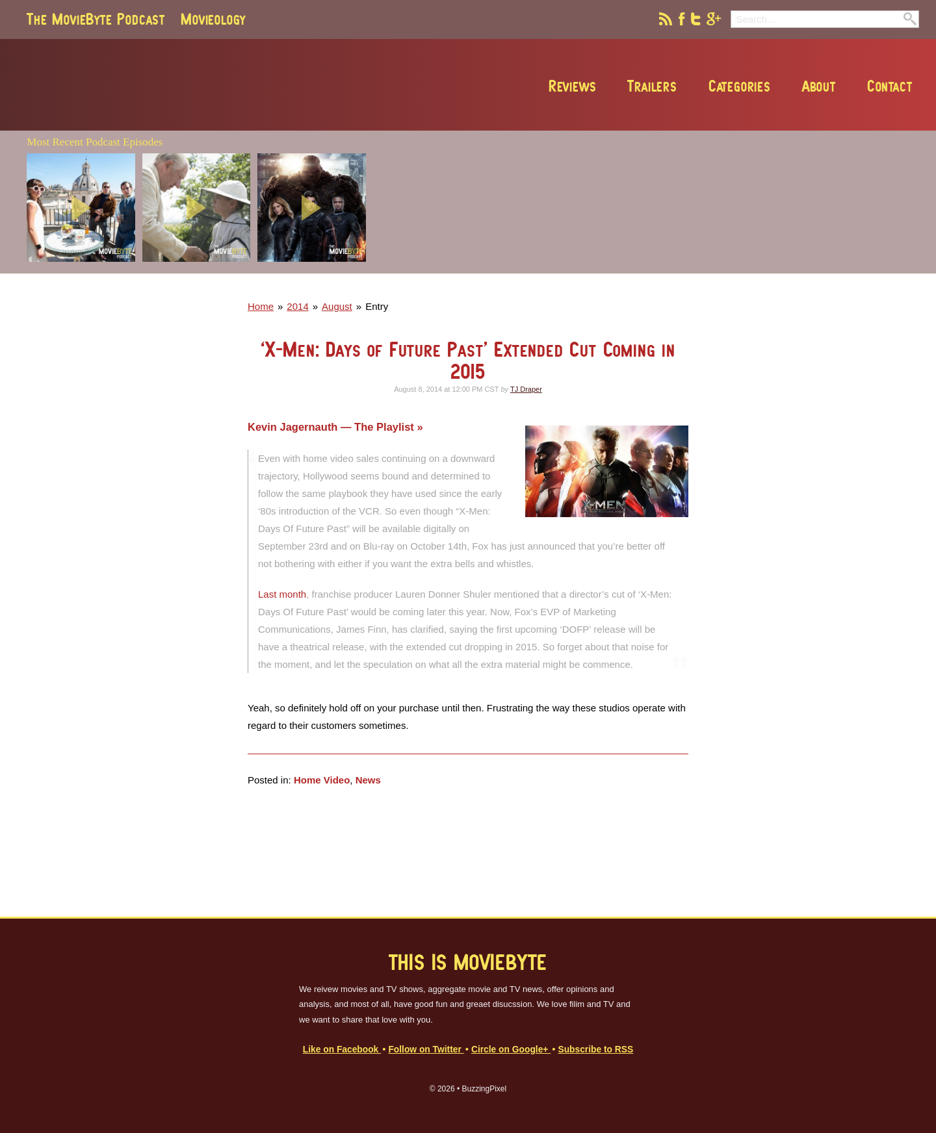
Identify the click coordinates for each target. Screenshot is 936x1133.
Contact (890, 85)
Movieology (213, 18)
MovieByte (174, 85)
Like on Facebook (342, 1049)
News (368, 779)
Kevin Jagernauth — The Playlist (332, 427)
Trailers (652, 85)
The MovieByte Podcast (96, 18)
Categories (739, 85)
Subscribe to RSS (595, 1049)
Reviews (573, 85)
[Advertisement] (730, 270)
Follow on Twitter (425, 1049)
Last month (282, 594)
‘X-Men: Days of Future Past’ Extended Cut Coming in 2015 (468, 360)
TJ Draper (526, 389)
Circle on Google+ (511, 1049)
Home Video (322, 779)
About (819, 85)
